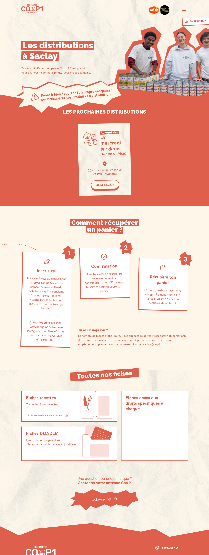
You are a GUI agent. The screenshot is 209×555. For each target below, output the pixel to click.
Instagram (166, 548)
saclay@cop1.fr (105, 499)
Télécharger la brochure (44, 415)
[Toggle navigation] (184, 9)
